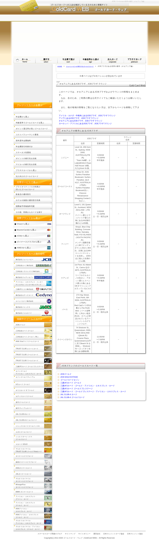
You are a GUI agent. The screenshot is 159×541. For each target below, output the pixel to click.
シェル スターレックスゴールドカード (24, 438)
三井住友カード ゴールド (25, 331)
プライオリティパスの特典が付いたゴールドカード (28, 188)
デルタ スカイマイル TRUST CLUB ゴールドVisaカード (29, 450)
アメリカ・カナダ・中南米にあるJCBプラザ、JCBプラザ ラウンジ (87, 115)
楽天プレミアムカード (24, 408)
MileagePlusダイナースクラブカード (24, 486)
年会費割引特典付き (24, 146)
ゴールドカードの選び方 (47, 60)
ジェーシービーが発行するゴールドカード (80, 66)
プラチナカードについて (135, 60)
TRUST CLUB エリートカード (27, 348)
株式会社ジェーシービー (24, 259)
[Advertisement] (80, 35)
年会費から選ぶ (22, 117)
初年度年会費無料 (23, 140)
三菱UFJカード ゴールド (70, 383)
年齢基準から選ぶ (91, 60)
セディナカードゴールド (24, 396)
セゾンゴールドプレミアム (25, 377)
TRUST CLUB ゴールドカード (27, 354)
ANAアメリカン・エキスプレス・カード (24, 510)
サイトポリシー (84, 534)
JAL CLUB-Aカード (23, 414)
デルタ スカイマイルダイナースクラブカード (24, 480)
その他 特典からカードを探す (29, 212)
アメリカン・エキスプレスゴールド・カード (25, 504)
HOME (60, 66)
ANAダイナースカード (24, 468)
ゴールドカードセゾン (69, 380)
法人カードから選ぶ (113, 60)
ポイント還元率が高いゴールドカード (32, 129)
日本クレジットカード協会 (113, 534)
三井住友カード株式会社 (24, 265)
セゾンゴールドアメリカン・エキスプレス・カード (28, 372)
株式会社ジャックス (23, 307)
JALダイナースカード (24, 474)
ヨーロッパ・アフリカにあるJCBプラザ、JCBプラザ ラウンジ (85, 123)
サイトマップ (70, 534)
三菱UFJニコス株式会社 (24, 289)
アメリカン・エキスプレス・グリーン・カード (26, 498)
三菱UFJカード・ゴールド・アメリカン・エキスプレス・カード (87, 386)
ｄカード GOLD (22, 444)
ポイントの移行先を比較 (26, 158)
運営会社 (96, 534)
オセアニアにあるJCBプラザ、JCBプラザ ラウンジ (80, 121)
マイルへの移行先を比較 (26, 164)
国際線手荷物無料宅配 (25, 206)
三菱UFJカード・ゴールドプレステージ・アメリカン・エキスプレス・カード (93, 391)
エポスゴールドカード (24, 432)
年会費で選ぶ (69, 60)
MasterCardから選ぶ (26, 230)
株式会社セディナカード (24, 295)
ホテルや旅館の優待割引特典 (28, 200)
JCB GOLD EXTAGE (69, 377)
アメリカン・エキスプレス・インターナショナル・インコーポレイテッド (29, 283)
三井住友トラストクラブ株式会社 (28, 271)
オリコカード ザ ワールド (25, 390)
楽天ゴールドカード (23, 402)
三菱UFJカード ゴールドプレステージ (76, 388)
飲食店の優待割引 (23, 194)
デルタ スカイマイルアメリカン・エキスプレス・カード (28, 522)
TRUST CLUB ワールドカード (27, 360)
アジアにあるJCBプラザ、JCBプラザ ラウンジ (79, 118)
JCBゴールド (66, 374)
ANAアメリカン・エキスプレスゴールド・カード (27, 516)
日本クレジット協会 (135, 534)
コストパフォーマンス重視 (27, 135)
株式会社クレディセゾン (24, 277)
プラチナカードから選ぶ (26, 170)
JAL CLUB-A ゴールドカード (72, 397)
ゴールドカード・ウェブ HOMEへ (25, 60)
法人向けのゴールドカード (27, 176)
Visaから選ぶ (23, 224)
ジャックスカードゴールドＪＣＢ (28, 426)
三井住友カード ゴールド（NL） (27, 337)
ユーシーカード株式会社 (24, 301)
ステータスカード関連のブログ (50, 534)
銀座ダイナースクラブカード (26, 462)
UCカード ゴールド (23, 384)
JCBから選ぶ (23, 236)
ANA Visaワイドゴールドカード (27, 341)
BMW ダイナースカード (24, 492)
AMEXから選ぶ (24, 248)
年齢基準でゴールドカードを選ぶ (30, 123)
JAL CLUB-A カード (68, 394)
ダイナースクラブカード (24, 456)
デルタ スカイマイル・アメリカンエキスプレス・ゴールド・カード (28, 528)
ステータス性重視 (23, 152)
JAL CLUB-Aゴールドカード (26, 420)
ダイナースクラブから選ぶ (29, 242)
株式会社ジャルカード (24, 313)
